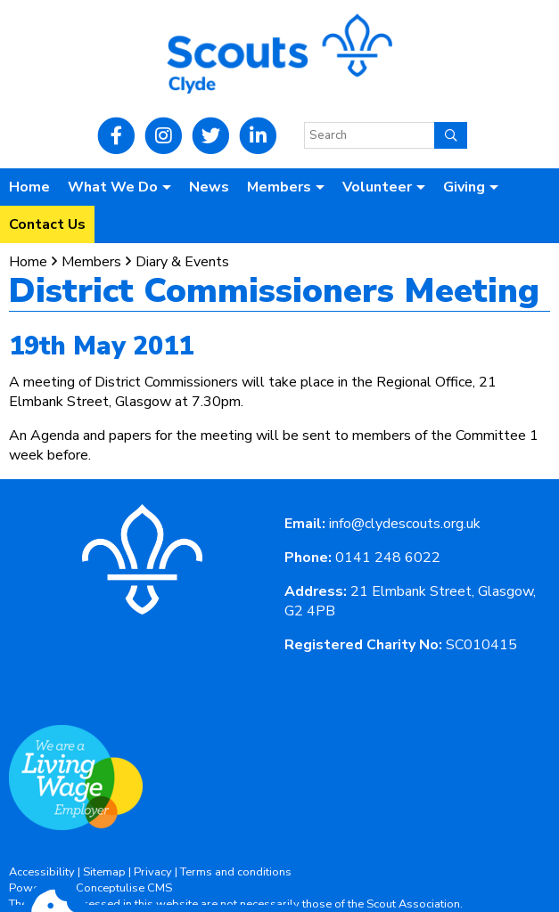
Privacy (153, 872)
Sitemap (104, 872)
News (209, 187)
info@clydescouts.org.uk (405, 523)
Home (29, 187)
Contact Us (47, 224)
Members (91, 262)
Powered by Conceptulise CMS (90, 888)
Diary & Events (182, 262)
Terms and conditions (236, 872)
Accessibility (42, 872)
